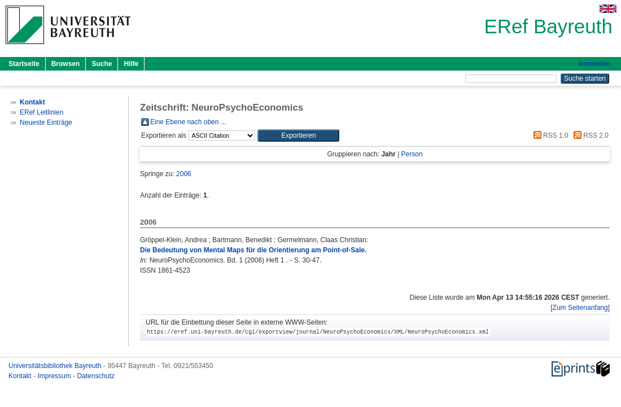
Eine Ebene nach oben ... (188, 122)
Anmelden (594, 64)
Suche (101, 64)
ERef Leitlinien (41, 112)
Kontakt (20, 376)
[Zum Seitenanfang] (580, 308)
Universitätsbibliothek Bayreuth (55, 366)
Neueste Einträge (46, 122)
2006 (183, 174)
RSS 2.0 (589, 135)
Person (412, 154)
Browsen (65, 64)
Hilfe (131, 64)
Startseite (24, 64)
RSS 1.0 (549, 135)
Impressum (55, 376)
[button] (298, 135)
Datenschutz (96, 376)
